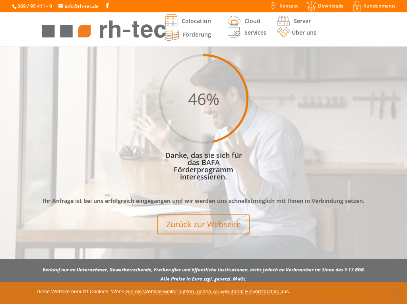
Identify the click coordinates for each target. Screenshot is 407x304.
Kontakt (288, 6)
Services (255, 33)
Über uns (304, 33)
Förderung (188, 35)
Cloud (252, 21)
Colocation (196, 21)
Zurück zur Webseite (203, 224)
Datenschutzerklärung (345, 291)
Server (302, 21)
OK (298, 291)
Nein (311, 291)
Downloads (330, 6)
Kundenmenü (379, 6)
